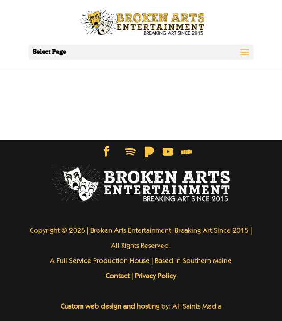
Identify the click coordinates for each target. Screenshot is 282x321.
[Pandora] (149, 152)
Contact (118, 276)
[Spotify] (130, 152)
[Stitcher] (186, 152)
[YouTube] (168, 152)
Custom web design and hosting (110, 306)
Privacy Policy (155, 276)
